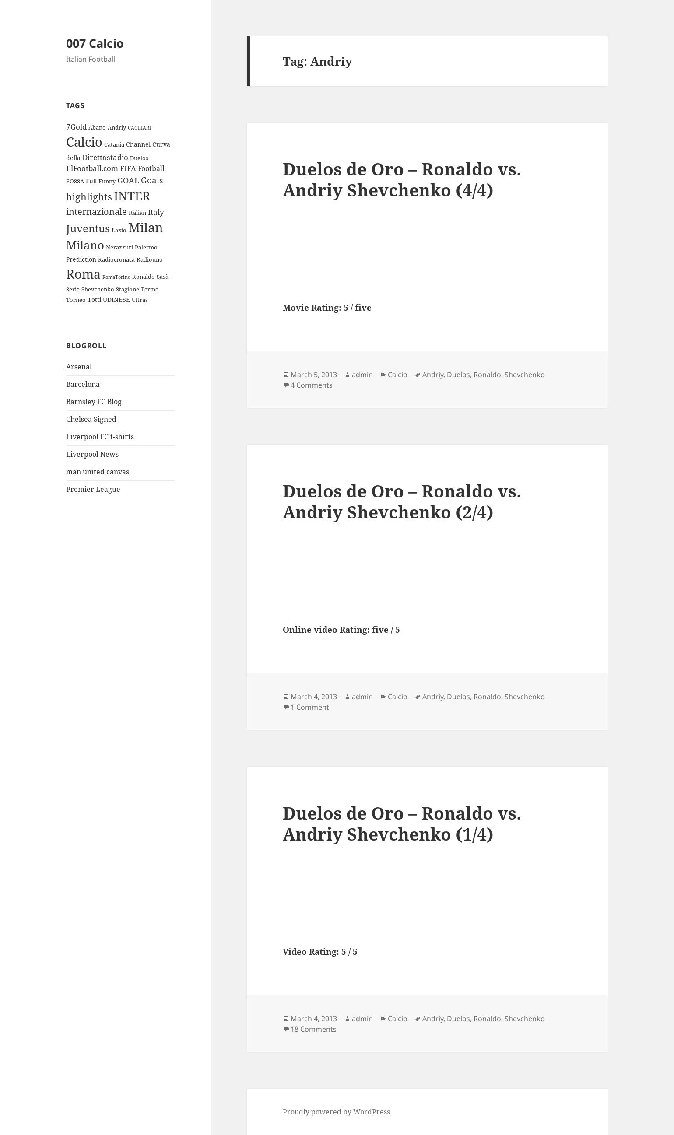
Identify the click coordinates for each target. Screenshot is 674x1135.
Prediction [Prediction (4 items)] (81, 259)
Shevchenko (525, 374)
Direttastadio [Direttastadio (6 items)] (105, 157)
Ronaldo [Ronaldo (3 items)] (143, 276)
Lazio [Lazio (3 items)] (119, 230)
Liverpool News (92, 454)
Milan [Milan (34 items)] (145, 227)
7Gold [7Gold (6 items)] (76, 127)
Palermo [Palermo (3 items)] (146, 247)
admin (362, 374)
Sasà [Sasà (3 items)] (162, 276)
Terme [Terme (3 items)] (149, 289)
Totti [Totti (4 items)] (94, 299)
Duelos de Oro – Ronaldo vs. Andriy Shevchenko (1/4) (402, 823)
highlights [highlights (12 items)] (89, 196)
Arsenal (79, 366)
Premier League (93, 489)
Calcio (397, 374)
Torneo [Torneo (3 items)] (76, 300)
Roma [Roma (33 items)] (83, 273)
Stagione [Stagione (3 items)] (127, 289)
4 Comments (312, 385)
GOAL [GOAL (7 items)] (128, 180)
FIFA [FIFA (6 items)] (128, 168)
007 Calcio (95, 43)
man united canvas (97, 471)
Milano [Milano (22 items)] (85, 245)
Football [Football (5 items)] (151, 168)
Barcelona (83, 384)
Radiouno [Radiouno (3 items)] (150, 259)
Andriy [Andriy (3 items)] (117, 127)
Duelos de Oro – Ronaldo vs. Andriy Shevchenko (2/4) (402, 501)
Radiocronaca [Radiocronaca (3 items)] (116, 259)
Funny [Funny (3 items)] (107, 181)
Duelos (458, 374)
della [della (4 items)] (73, 158)
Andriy (432, 374)
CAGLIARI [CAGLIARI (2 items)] (139, 128)
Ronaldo (487, 374)
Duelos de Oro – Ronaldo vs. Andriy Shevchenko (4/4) (402, 179)
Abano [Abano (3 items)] (97, 127)
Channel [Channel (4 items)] (138, 144)
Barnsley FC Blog (94, 401)
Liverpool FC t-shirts (100, 436)
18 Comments (314, 1029)
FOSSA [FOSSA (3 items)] (75, 181)
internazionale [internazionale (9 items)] (96, 211)
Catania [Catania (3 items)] (114, 144)
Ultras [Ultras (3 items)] (140, 300)
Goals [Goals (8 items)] (152, 180)
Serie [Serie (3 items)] (73, 289)
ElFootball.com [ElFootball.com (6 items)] (92, 168)
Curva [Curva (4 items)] (161, 144)
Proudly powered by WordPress (336, 1112)
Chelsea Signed (91, 419)
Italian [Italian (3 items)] (137, 213)
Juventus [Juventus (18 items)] (88, 228)
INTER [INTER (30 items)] (132, 195)
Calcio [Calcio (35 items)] (84, 142)
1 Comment (310, 707)
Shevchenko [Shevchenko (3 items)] (97, 289)
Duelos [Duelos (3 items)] (139, 158)
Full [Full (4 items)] (91, 181)
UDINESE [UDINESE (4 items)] (116, 299)
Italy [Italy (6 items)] (156, 212)
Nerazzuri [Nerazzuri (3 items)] (119, 247)
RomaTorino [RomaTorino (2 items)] (116, 277)
